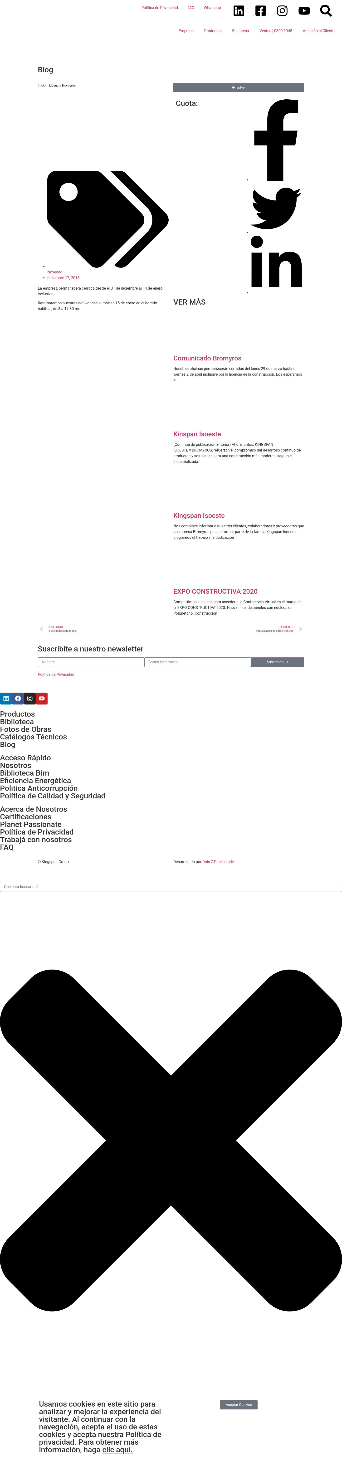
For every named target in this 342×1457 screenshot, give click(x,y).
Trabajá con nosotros (36, 839)
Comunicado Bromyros (207, 358)
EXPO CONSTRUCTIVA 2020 (215, 591)
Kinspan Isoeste (197, 434)
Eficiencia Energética (35, 780)
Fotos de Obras (25, 729)
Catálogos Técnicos (33, 736)
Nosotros (15, 765)
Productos (213, 31)
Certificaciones (25, 816)
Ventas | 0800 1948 (275, 31)
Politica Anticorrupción (39, 788)
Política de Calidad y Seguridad (52, 795)
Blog (7, 744)
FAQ (190, 7)
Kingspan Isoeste (199, 516)
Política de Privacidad (160, 7)
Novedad (54, 272)
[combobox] (171, 887)
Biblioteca (240, 31)
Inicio (42, 85)
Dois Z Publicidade (217, 862)
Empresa (186, 31)
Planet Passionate (31, 824)
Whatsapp (212, 7)
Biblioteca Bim (24, 772)
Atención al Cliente (318, 31)
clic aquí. (117, 1449)
